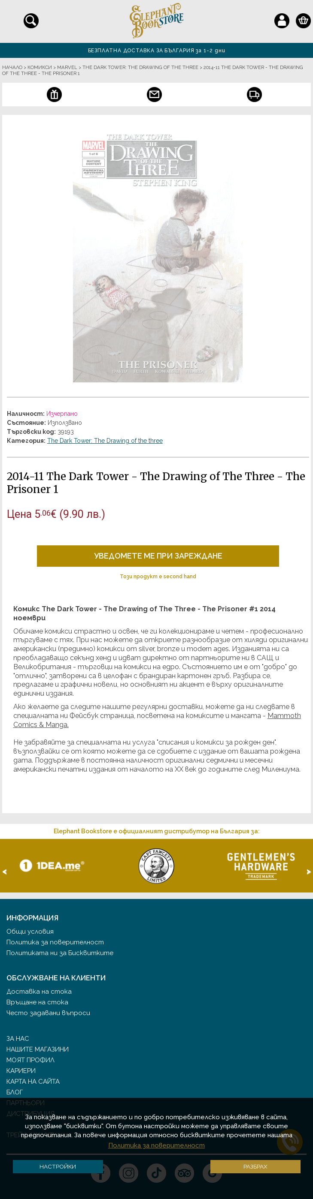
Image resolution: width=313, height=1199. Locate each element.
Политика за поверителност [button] (156, 1145)
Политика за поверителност (55, 942)
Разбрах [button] (255, 1166)
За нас (17, 1039)
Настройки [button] (58, 1166)
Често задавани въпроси (48, 1013)
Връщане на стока (37, 1002)
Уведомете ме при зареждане (158, 555)
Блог (14, 1092)
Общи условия (30, 931)
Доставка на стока (39, 991)
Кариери (21, 1071)
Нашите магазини (37, 1049)
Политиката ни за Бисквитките (59, 953)
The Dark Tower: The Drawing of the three (105, 440)
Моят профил (30, 1060)
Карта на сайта (33, 1081)
